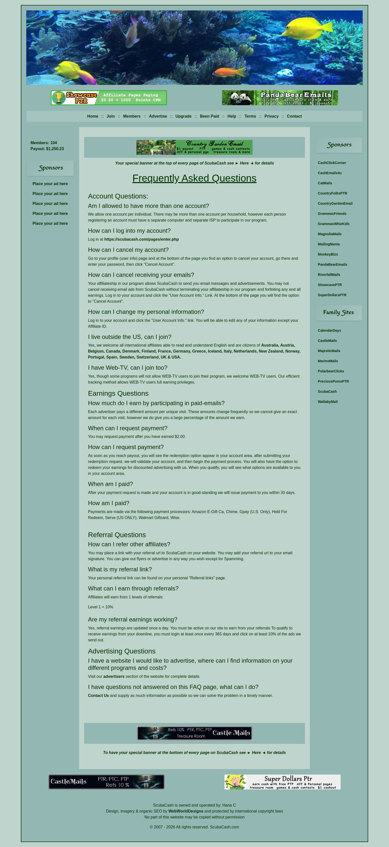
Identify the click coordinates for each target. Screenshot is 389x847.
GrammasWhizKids (334, 224)
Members (131, 116)
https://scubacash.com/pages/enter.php (141, 239)
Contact (294, 116)
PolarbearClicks (331, 371)
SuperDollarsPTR (332, 295)
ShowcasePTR (330, 285)
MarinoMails (328, 361)
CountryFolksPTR (332, 193)
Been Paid (209, 116)
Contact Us (98, 695)
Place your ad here (50, 184)
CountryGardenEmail (335, 203)
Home (92, 116)
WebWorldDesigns (185, 811)
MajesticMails (329, 351)
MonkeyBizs (328, 254)
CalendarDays (329, 330)
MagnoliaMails (330, 234)
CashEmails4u (330, 173)
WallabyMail (328, 402)
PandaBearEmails (332, 264)
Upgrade (183, 116)
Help (231, 116)
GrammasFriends (332, 214)
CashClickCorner (332, 163)
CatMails (325, 183)
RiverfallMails (329, 275)
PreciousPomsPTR (333, 381)
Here (244, 163)
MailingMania (329, 244)
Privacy (271, 116)
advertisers (114, 676)
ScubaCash (327, 391)
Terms (250, 116)
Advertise (158, 116)
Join (111, 116)
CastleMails (327, 341)
